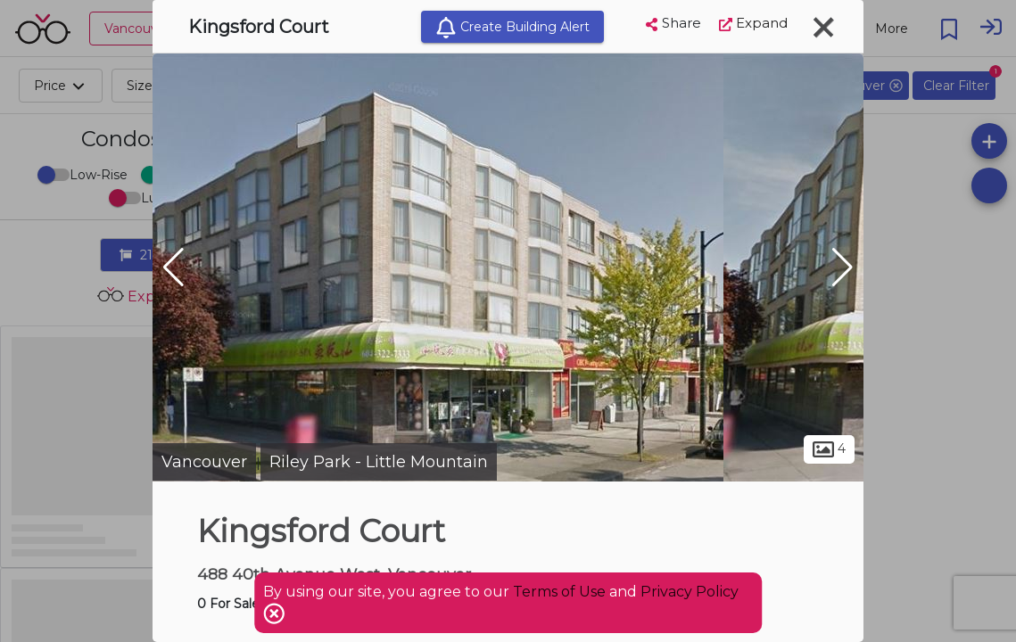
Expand (753, 22)
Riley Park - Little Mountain (378, 462)
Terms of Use (559, 591)
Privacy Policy (689, 591)
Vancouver (204, 462)
